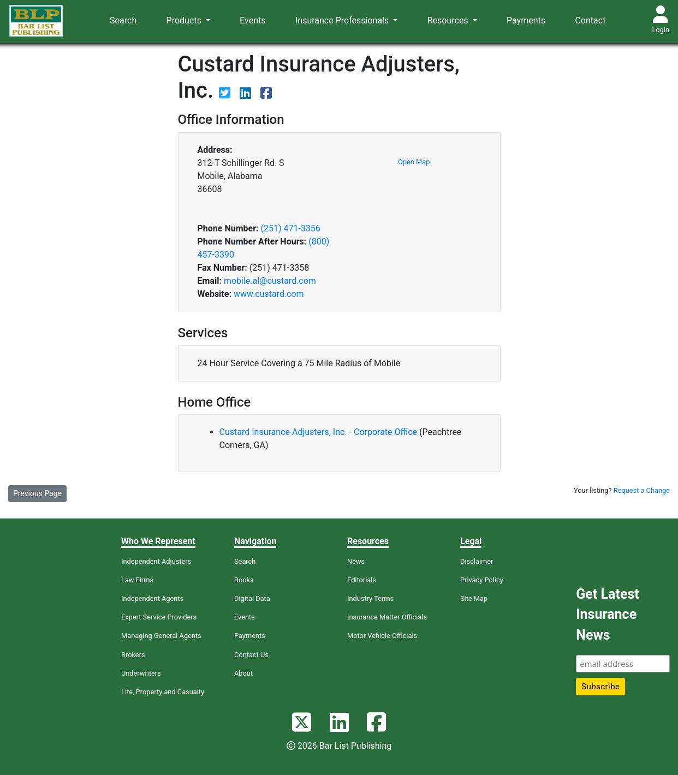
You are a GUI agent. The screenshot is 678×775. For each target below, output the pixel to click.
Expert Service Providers (159, 617)
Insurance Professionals (343, 20)
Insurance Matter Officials (387, 617)
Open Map (414, 162)
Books (244, 580)
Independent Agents (152, 598)
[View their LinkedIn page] (246, 95)
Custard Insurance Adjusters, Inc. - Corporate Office (319, 432)
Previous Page (37, 493)
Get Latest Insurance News (607, 614)
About (243, 673)
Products (185, 20)
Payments (526, 20)
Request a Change (642, 490)
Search (123, 20)
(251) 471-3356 (290, 228)
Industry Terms (370, 598)
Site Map (473, 598)
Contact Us (251, 655)
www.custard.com (269, 294)
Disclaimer (476, 561)
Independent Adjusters (156, 561)
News (356, 561)
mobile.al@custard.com (270, 281)
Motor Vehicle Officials (382, 635)
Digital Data (252, 598)
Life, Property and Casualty (162, 692)
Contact (590, 20)
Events (252, 20)
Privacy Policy (481, 580)
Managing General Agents (161, 635)
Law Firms (137, 580)
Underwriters (141, 673)
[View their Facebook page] (266, 95)
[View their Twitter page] (226, 95)
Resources (449, 20)
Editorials (361, 580)
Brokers (133, 655)
